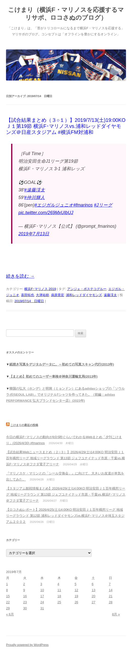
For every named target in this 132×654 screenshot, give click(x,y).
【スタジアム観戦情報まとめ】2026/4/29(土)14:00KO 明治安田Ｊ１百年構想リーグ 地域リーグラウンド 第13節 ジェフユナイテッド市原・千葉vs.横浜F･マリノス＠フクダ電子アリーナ (65, 494)
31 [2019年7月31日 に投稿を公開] (42, 608)
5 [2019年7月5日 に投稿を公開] (75, 584)
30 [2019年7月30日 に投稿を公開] (25, 608)
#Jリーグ (103, 205)
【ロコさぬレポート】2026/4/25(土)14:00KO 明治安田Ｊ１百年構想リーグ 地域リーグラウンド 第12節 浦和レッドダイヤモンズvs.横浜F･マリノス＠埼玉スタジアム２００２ (65, 516)
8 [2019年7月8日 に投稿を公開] (7, 590)
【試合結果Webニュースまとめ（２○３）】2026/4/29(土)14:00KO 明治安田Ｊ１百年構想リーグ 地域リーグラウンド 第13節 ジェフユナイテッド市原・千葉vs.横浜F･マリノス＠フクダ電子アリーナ (65, 458)
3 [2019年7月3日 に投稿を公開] (41, 584)
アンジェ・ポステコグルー (87, 289)
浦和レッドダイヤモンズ (84, 295)
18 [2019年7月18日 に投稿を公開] (59, 596)
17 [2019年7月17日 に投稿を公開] (42, 596)
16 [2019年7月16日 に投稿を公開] (25, 596)
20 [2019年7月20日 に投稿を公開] (93, 596)
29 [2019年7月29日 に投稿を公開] (8, 608)
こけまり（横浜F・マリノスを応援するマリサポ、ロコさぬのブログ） (66, 13)
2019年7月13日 (33, 233)
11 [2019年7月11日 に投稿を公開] (59, 590)
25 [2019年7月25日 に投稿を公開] (59, 602)
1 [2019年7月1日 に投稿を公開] (7, 584)
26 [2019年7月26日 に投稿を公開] (76, 602)
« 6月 (10, 614)
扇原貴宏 (57, 295)
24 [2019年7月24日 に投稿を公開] (42, 602)
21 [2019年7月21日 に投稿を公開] (110, 596)
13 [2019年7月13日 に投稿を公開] (93, 590)
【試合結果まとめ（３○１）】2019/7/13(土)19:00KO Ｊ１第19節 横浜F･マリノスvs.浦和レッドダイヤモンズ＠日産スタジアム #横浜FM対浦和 (65, 126)
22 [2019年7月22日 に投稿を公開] (8, 602)
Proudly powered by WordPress (27, 645)
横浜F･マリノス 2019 (40, 289)
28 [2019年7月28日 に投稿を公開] (110, 602)
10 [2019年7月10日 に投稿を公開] (42, 590)
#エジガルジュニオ (54, 205)
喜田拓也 (27, 295)
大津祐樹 (42, 295)
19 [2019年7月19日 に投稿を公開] (76, 596)
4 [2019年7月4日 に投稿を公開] (58, 584)
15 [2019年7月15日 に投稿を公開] (8, 596)
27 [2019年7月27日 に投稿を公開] (93, 602)
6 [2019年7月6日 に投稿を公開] (92, 584)
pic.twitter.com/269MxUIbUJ (45, 212)
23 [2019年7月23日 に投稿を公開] (25, 602)
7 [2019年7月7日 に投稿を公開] (110, 584)
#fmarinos (83, 205)
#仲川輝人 (34, 197)
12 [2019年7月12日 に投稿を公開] (76, 590)
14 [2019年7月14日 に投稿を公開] (110, 590)
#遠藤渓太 (34, 189)
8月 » (116, 614)
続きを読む (20, 276)
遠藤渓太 (110, 295)
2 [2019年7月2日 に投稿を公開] (24, 584)
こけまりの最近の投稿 (24, 424)
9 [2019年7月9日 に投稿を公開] (24, 590)
